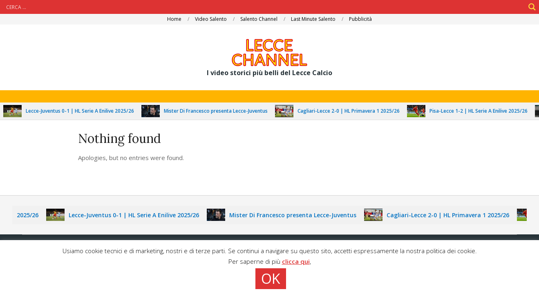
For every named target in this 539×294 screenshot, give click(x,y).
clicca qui (296, 261)
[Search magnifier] (532, 7)
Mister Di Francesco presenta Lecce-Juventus (218, 110)
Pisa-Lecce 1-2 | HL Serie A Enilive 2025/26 (481, 110)
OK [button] (270, 278)
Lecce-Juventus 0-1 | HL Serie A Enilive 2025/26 (82, 110)
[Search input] (264, 7)
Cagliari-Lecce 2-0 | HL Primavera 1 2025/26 (351, 110)
